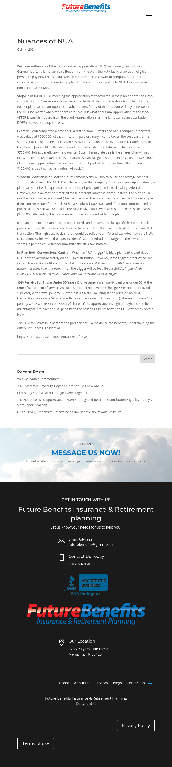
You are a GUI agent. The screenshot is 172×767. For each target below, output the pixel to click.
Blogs (117, 683)
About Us (82, 683)
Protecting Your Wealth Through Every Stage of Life (54, 393)
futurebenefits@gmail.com (91, 544)
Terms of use (35, 743)
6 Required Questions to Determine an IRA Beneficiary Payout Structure (69, 412)
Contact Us (136, 683)
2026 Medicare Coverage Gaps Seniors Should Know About (60, 386)
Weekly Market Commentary (38, 379)
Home (64, 683)
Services (101, 683)
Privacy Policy (136, 725)
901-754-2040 (80, 564)
